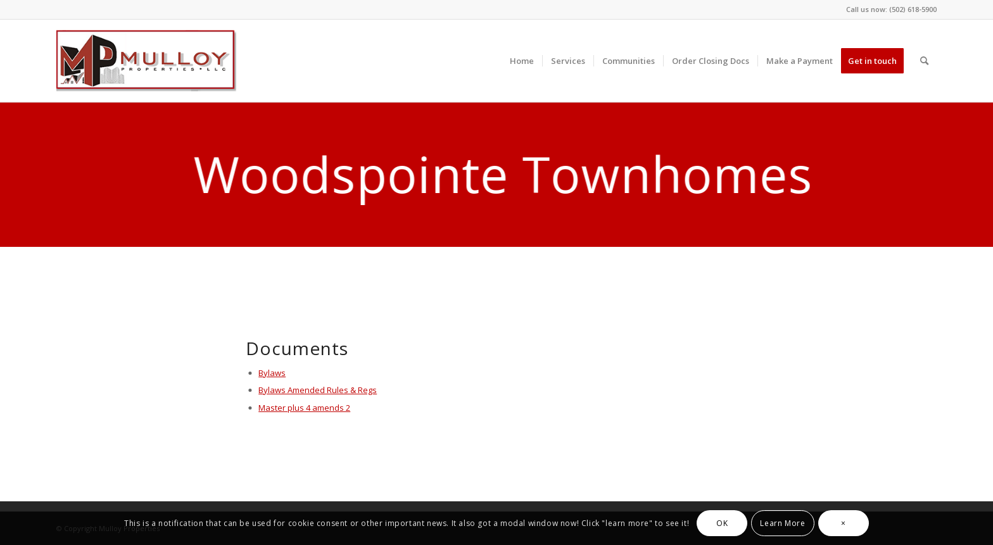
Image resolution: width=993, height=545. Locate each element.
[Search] (924, 61)
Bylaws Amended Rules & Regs (317, 390)
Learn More (782, 523)
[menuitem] (522, 61)
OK (722, 523)
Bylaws (271, 373)
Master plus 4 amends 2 (304, 407)
